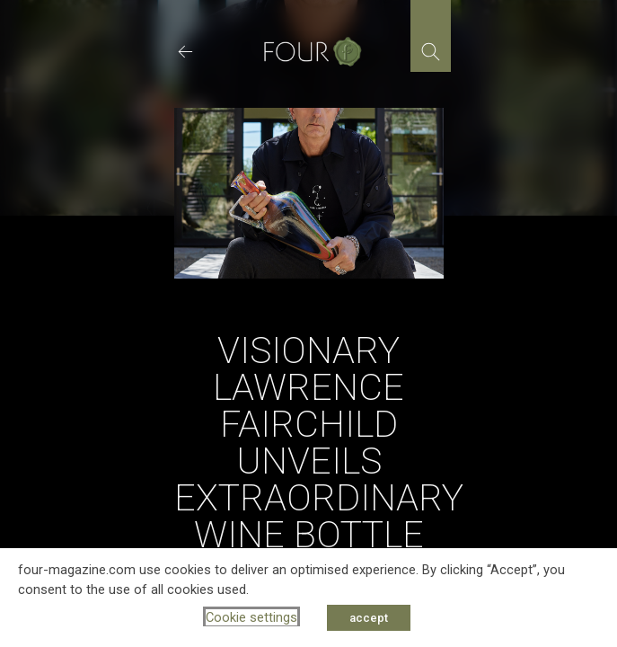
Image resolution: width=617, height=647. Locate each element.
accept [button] (368, 618)
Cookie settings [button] (251, 617)
